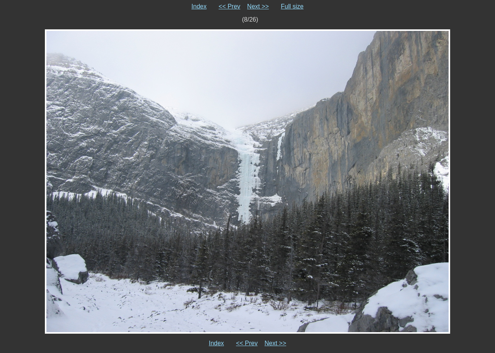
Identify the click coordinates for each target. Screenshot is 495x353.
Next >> (258, 6)
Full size (292, 6)
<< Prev (229, 6)
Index (199, 6)
